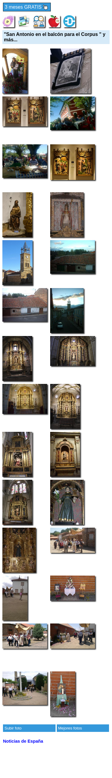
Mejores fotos (70, 728)
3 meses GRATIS (27, 7)
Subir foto (13, 728)
